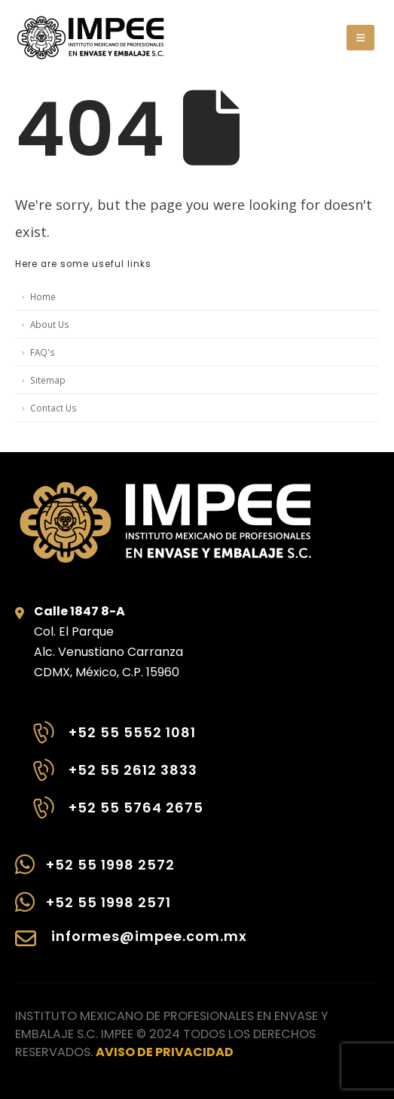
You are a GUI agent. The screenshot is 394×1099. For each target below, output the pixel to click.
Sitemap (48, 380)
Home (43, 296)
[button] (360, 37)
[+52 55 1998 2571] (131, 909)
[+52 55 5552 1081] (116, 740)
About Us (49, 324)
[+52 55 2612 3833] (116, 778)
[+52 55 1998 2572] (131, 872)
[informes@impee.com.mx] (131, 946)
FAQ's (42, 352)
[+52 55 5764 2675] (116, 815)
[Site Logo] (90, 37)
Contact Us (53, 408)
